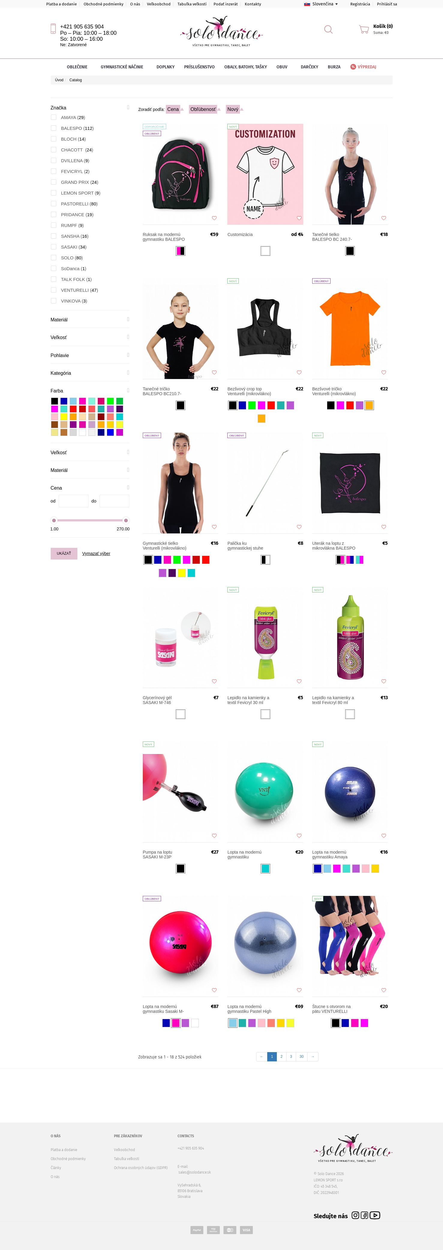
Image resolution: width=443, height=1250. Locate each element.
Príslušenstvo (199, 67)
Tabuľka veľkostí (192, 4)
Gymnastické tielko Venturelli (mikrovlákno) (165, 545)
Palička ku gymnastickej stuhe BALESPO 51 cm (245, 545)
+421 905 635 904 (82, 27)
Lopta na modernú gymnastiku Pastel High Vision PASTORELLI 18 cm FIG (249, 1009)
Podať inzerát (226, 4)
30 (302, 1057)
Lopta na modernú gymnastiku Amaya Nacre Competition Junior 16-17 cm (330, 854)
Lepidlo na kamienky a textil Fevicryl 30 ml (248, 700)
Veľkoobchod (159, 4)
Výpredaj (362, 67)
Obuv (284, 67)
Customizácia (240, 234)
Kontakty (253, 4)
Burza (334, 67)
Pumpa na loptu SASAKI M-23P (157, 854)
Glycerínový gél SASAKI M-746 (157, 700)
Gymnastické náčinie (124, 67)
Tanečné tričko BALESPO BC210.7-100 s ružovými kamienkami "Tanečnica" (162, 391)
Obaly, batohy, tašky (245, 67)
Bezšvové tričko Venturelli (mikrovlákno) (334, 391)
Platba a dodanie (61, 4)
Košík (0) (383, 26)
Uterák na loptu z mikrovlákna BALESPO (333, 545)
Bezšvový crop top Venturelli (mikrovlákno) (249, 391)
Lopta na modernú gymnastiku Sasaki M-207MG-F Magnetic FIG (163, 1009)
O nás (135, 4)
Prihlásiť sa (387, 4)
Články (56, 1168)
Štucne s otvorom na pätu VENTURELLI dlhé (331, 1009)
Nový (232, 109)
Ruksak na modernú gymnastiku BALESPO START (164, 237)
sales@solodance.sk (194, 1172)
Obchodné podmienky (103, 4)
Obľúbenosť (203, 109)
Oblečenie (79, 67)
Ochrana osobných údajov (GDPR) (141, 1168)
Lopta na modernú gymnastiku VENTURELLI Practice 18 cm (248, 854)
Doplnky (166, 67)
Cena (173, 109)
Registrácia (360, 4)
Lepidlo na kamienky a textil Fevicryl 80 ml (333, 700)
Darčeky (309, 67)
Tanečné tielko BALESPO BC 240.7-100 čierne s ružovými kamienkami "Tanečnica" (332, 237)
